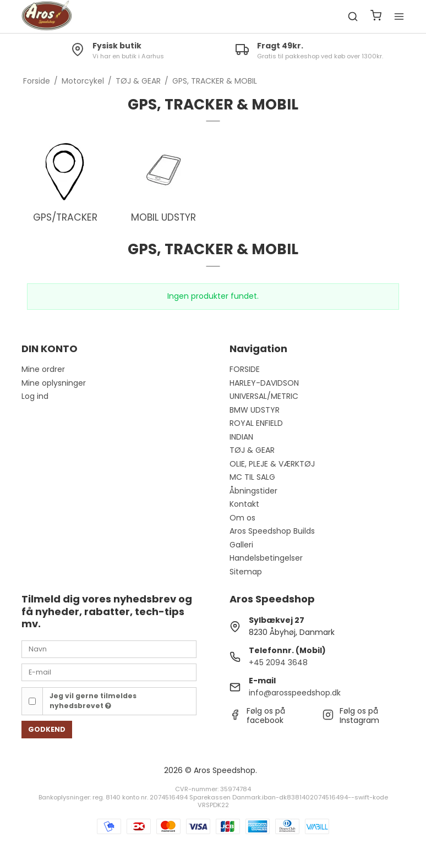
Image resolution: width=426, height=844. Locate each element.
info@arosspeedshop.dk (295, 692)
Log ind (34, 396)
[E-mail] (108, 671)
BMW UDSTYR (255, 409)
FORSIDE (245, 369)
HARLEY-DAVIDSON (264, 382)
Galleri (241, 544)
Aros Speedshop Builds (272, 530)
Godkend (46, 729)
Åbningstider (253, 490)
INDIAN (241, 436)
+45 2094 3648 (278, 662)
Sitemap (246, 571)
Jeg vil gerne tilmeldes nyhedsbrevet (93, 700)
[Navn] (108, 648)
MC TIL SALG (252, 477)
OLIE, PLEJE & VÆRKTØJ (272, 463)
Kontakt (244, 503)
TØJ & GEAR (252, 450)
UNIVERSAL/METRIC (264, 396)
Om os (242, 517)
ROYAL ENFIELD (256, 423)
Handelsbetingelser (266, 557)
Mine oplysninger (53, 382)
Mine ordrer (43, 369)
